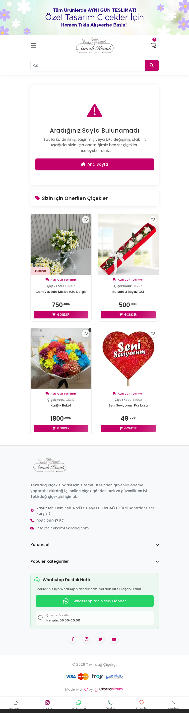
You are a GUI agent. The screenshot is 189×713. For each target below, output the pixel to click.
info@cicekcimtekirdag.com (62, 528)
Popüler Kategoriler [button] (94, 561)
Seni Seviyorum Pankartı (128, 405)
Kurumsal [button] (94, 544)
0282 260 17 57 (50, 520)
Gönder (60, 314)
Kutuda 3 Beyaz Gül (128, 292)
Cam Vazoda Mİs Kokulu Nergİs (60, 292)
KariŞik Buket (61, 405)
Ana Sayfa (94, 164)
